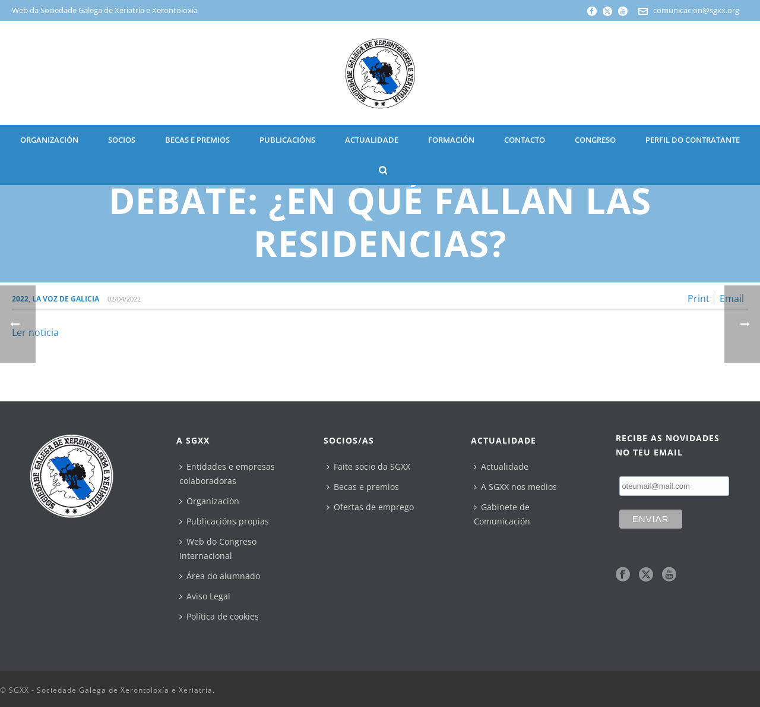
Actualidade (501, 466)
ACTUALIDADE (371, 139)
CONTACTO (524, 139)
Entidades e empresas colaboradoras (227, 473)
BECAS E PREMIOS (197, 139)
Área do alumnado (219, 576)
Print (699, 298)
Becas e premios (363, 486)
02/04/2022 (124, 298)
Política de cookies (219, 616)
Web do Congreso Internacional (217, 548)
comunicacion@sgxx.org (696, 10)
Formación (451, 139)
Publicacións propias (224, 521)
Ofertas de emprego (370, 507)
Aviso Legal (204, 596)
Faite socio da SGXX (368, 466)
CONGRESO (595, 139)
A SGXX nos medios (515, 486)
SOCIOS (121, 139)
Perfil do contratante (692, 139)
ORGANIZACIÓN (49, 139)
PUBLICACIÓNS (287, 139)
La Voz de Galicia (65, 299)
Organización (209, 501)
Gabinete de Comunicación (502, 514)
